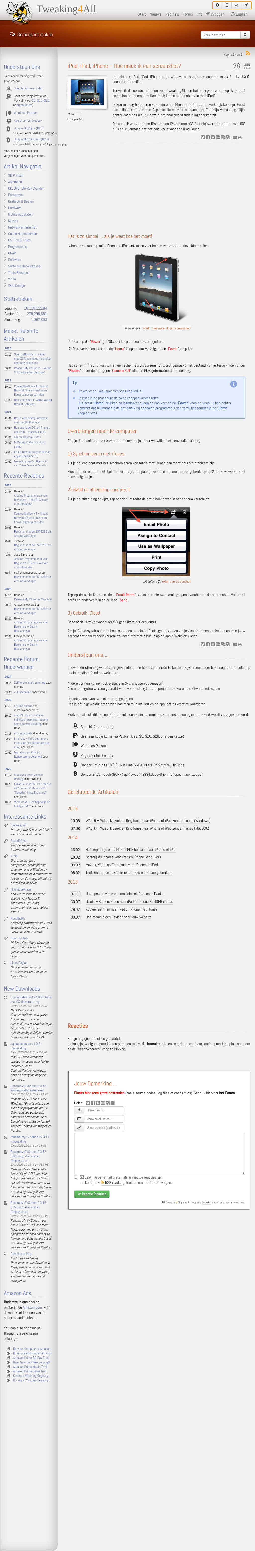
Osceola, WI (18, 825)
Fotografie (15, 195)
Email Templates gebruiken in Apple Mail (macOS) (32, 454)
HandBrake (18, 918)
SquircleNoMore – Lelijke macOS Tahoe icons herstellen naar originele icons (32, 358)
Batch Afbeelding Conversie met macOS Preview (31, 420)
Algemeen (15, 182)
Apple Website (176, 636)
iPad (154, 124)
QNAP (12, 253)
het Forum (227, 1093)
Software (14, 260)
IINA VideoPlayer (21, 889)
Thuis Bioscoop (19, 273)
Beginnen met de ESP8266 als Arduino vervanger (33, 534)
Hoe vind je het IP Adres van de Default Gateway (33, 402)
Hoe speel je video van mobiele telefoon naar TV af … (125, 894)
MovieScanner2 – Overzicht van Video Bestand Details (31, 463)
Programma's (17, 247)
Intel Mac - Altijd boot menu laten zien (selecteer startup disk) (31, 743)
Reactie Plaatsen (91, 1194)
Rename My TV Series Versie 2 (32, 599)
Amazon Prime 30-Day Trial (31, 1358)
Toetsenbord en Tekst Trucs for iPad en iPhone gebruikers (129, 872)
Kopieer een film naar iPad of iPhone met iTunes (122, 909)
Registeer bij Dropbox (97, 755)
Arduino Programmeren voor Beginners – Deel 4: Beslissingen (31, 626)
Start (142, 14)
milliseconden (22, 692)
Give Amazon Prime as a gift (31, 1362)
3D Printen (15, 175)
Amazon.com (32, 1307)
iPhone (179, 104)
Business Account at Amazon (32, 1353)
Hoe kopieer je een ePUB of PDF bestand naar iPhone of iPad (131, 849)
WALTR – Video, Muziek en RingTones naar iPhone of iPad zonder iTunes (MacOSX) (147, 828)
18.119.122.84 (35, 308)
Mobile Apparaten (20, 214)
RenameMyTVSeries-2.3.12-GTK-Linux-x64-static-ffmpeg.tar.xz (29, 1156)
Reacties (78, 1026)
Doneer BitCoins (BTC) (98, 765)
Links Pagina (19, 963)
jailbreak (126, 110)
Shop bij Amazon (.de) (97, 727)
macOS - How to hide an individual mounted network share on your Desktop (31, 719)
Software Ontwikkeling (24, 266)
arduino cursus (23, 706)
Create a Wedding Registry (30, 1376)
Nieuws (156, 14)
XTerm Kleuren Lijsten (27, 437)
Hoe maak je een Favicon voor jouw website (119, 917)
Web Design (16, 286)
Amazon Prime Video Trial (29, 1371)
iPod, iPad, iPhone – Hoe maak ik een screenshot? (124, 66)
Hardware (15, 208)
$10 (148, 736)
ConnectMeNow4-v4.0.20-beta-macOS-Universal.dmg (31, 999)
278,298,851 (37, 314)
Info (199, 14)
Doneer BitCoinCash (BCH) (101, 774)
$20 (156, 736)
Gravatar (207, 1202)
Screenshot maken (31, 33)
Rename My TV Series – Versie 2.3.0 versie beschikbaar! (32, 370)
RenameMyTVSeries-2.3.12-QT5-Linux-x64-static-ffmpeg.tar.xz (29, 1207)
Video (12, 279)
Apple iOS (77, 119)
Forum (188, 14)
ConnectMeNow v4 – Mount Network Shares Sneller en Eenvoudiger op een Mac (31, 390)
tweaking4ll (176, 90)
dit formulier (151, 1044)
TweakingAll (66, 9)
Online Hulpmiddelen (22, 234)
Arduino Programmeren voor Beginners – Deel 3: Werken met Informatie (31, 500)
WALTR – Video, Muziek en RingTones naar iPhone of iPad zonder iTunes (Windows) (148, 820)
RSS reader (111, 1182)
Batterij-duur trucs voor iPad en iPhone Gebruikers (123, 857)
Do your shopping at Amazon (31, 1349)
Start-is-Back (19, 938)
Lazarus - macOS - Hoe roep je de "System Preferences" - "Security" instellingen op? (32, 788)
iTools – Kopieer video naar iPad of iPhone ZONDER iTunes (129, 901)
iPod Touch (191, 129)
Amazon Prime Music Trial (30, 1367)
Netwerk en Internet (22, 227)
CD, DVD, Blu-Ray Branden (26, 188)
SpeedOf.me (18, 841)
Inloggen (215, 14)
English (239, 14)
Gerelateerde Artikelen (93, 792)
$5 (141, 736)
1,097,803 (39, 319)
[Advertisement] (159, 188)
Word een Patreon (94, 746)
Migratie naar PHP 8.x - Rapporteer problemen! (28, 754)
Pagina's (172, 14)
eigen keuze (174, 736)
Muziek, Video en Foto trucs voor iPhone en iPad (122, 865)
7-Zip (14, 856)
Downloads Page (22, 1254)
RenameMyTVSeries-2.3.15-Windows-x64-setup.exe (29, 1088)
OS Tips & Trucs (19, 240)
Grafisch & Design (21, 201)
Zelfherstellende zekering (29, 683)
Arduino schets (23, 733)
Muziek (13, 221)
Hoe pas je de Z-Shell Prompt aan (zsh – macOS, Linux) (32, 430)
